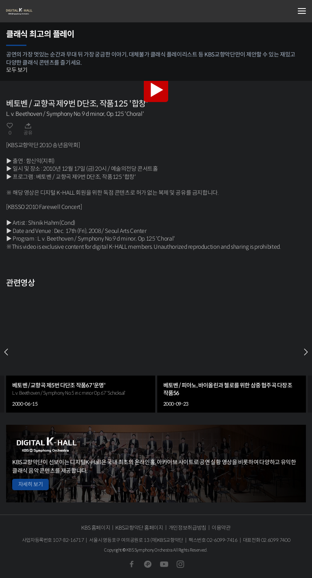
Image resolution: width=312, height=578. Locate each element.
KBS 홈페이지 (95, 527)
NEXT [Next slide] (306, 352)
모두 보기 (17, 70)
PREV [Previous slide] (6, 352)
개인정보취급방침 (187, 527)
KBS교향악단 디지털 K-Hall (46, 11)
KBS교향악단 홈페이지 (139, 527)
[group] (80, 352)
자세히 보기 (30, 484)
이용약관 (221, 527)
